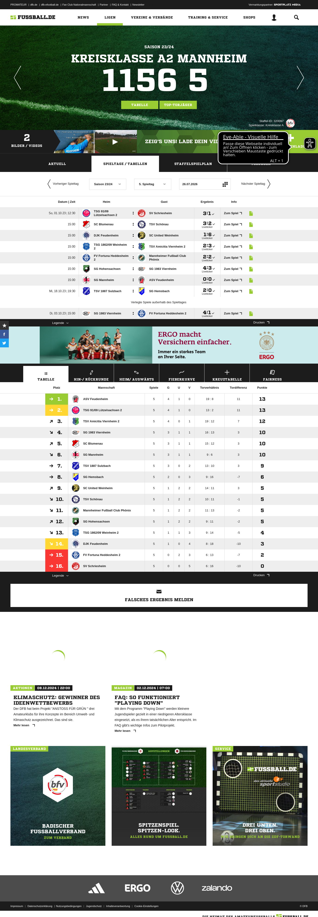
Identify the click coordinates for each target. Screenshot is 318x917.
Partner (104, 4)
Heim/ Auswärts (136, 375)
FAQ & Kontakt (120, 4)
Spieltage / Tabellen (125, 163)
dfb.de (33, 4)
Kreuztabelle (227, 375)
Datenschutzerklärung (39, 906)
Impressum (16, 906)
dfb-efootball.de (50, 4)
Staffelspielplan (193, 163)
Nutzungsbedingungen (68, 906)
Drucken (261, 322)
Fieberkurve (182, 375)
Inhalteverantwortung (118, 906)
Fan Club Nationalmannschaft (79, 4)
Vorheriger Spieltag (62, 184)
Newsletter (138, 4)
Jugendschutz (94, 906)
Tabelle (139, 105)
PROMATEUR (18, 4)
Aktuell (57, 163)
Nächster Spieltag (257, 184)
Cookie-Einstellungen (146, 906)
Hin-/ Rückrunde (91, 375)
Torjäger (261, 163)
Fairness (272, 375)
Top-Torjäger (178, 105)
